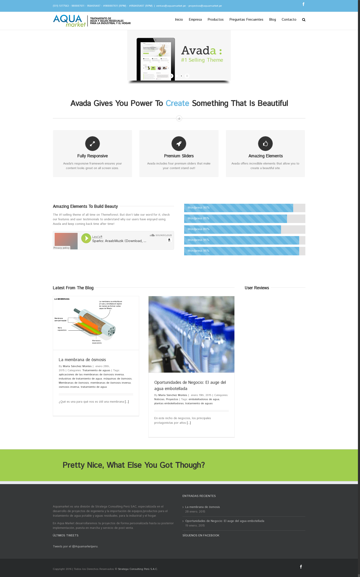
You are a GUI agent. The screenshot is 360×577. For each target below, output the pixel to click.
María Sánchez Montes (77, 366)
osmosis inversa (69, 387)
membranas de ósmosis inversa (110, 383)
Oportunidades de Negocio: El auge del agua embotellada (224, 521)
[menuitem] (182, 19)
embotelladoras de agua (204, 399)
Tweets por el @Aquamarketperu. (75, 546)
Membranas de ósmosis (74, 383)
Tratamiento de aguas (96, 370)
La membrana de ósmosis (82, 360)
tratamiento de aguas (199, 403)
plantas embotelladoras (169, 403)
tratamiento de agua (94, 387)
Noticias (159, 399)
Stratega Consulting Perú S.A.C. (138, 569)
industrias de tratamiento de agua (80, 379)
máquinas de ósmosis (118, 379)
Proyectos (172, 399)
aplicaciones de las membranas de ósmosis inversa (91, 374)
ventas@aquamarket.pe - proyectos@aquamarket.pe (189, 6)
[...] (127, 402)
